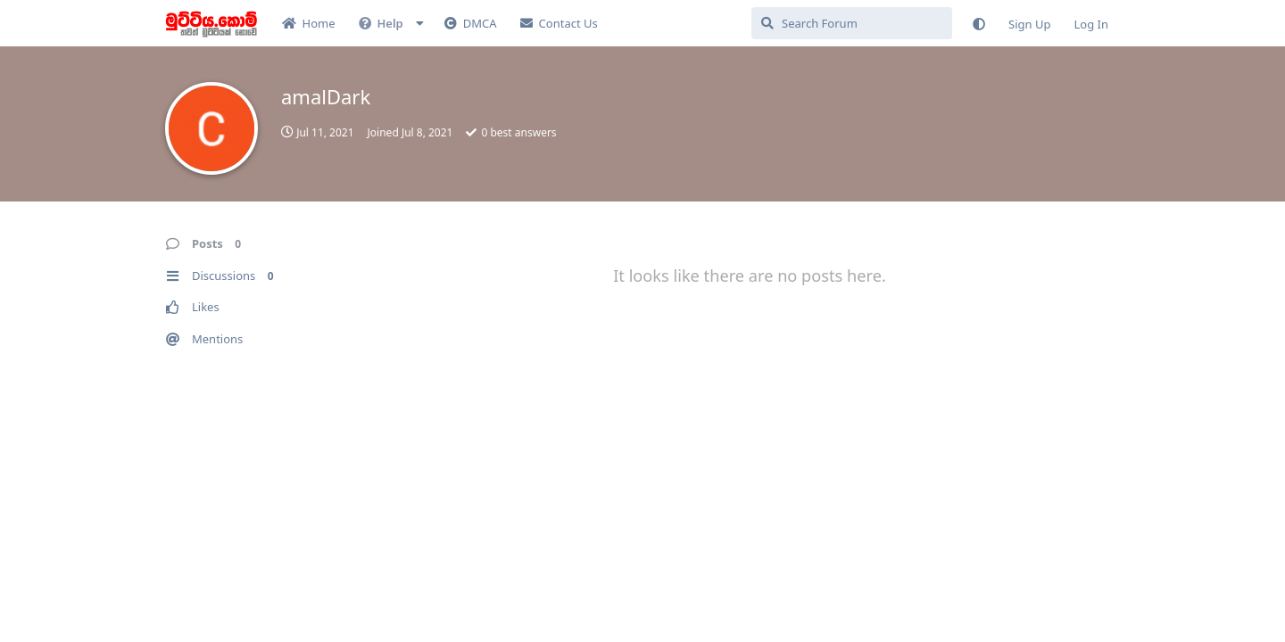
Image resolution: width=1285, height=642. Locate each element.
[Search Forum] (851, 23)
